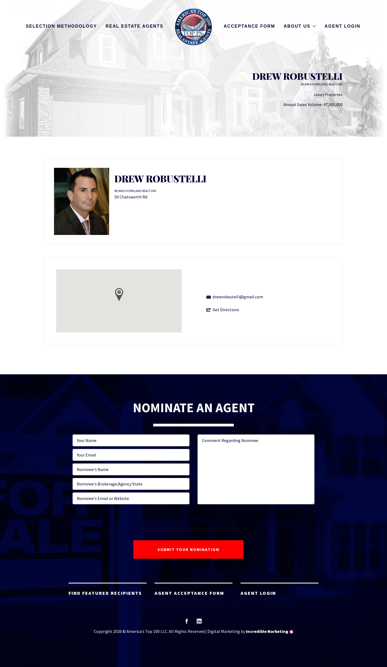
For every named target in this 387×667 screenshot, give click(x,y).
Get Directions (226, 309)
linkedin (199, 623)
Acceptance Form (249, 26)
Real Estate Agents (134, 26)
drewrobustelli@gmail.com (238, 296)
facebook (186, 623)
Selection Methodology (61, 26)
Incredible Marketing (267, 631)
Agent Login (342, 26)
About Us (297, 26)
